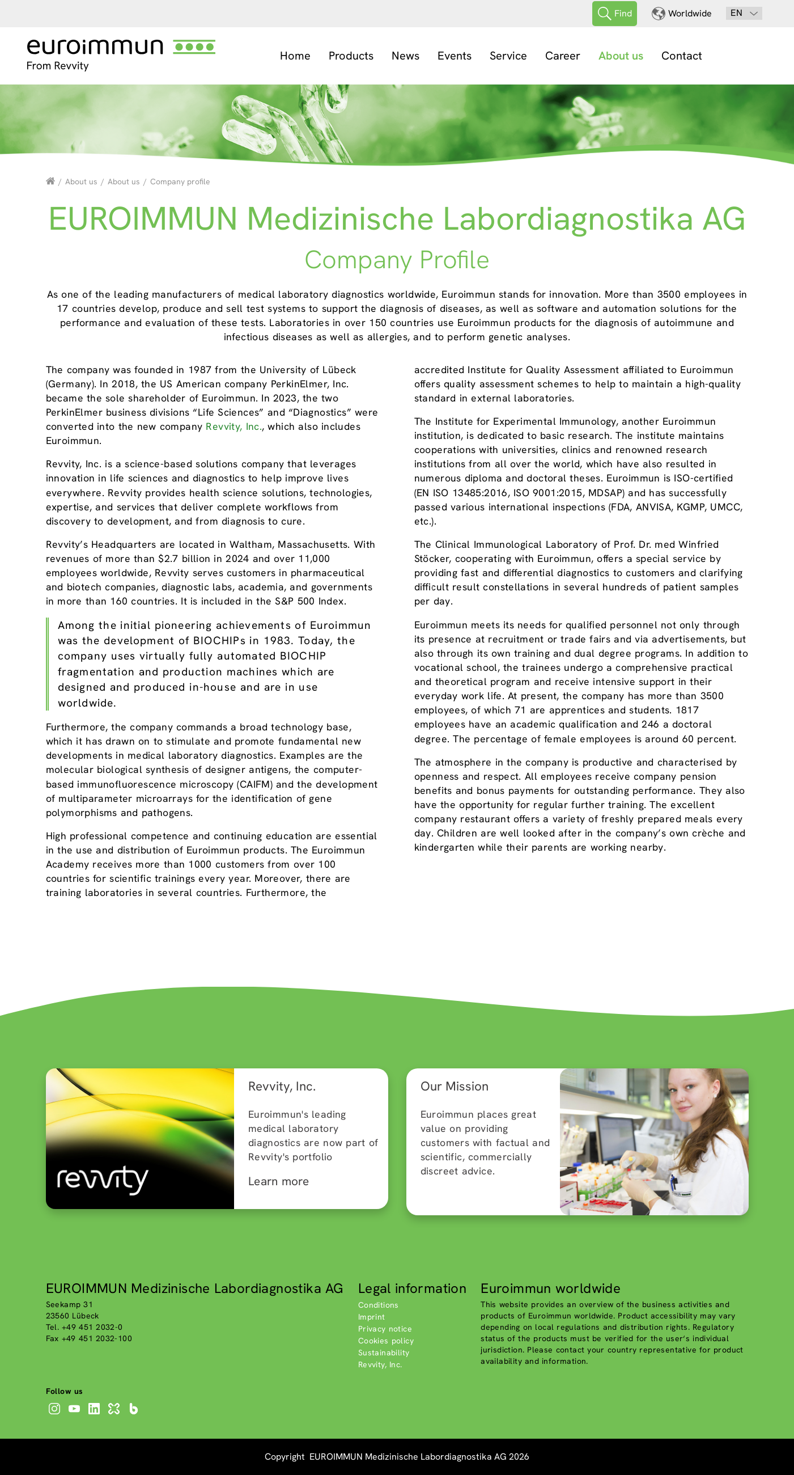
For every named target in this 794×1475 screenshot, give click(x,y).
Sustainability (384, 1352)
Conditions (378, 1305)
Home (295, 55)
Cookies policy (386, 1340)
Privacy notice (385, 1329)
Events (455, 55)
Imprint (371, 1317)
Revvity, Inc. (234, 426)
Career (562, 55)
